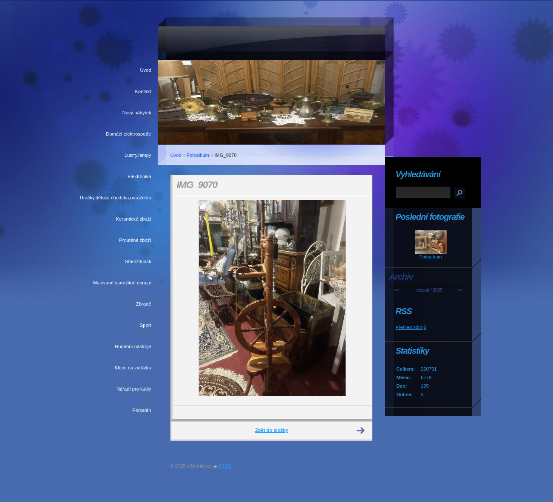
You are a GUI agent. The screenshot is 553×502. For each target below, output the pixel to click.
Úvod (145, 70)
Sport (145, 325)
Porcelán (141, 410)
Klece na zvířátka (133, 367)
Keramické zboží (133, 218)
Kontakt (143, 91)
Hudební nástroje (133, 346)
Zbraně (143, 303)
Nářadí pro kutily (133, 388)
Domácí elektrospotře (128, 133)
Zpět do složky (271, 430)
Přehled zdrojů (411, 327)
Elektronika (139, 176)
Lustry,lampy (138, 155)
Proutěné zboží (135, 240)
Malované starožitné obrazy (122, 282)
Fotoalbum (198, 155)
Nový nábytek (136, 112)
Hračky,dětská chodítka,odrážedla (115, 197)
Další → (360, 430)
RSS (226, 465)
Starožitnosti (138, 261)
